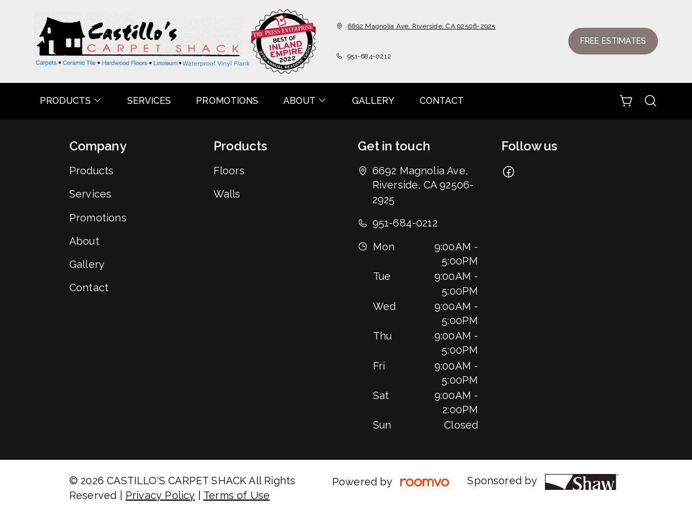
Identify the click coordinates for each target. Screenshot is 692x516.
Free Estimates (613, 40)
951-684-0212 (369, 56)
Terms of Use (236, 495)
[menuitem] (71, 101)
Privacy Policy (160, 495)
